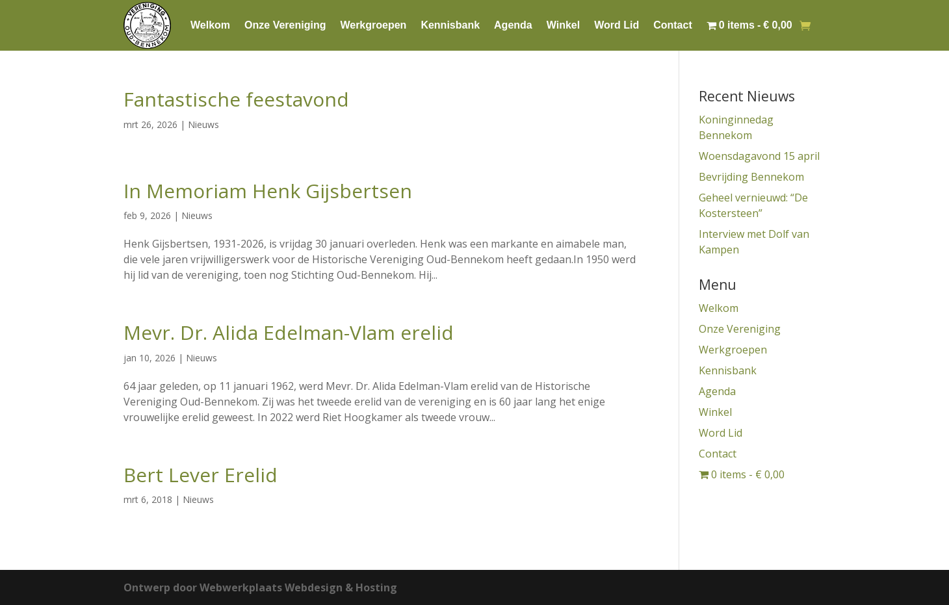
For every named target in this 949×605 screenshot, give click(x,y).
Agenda (513, 25)
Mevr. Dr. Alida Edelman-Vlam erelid (289, 332)
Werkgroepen (373, 25)
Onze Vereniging (285, 25)
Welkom (210, 25)
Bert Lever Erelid (201, 474)
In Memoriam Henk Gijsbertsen (268, 190)
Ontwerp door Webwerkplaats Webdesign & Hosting (260, 587)
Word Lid (616, 25)
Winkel (563, 25)
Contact (672, 25)
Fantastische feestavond (236, 99)
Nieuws (203, 124)
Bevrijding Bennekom (751, 177)
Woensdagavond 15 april (760, 156)
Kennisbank (450, 25)
